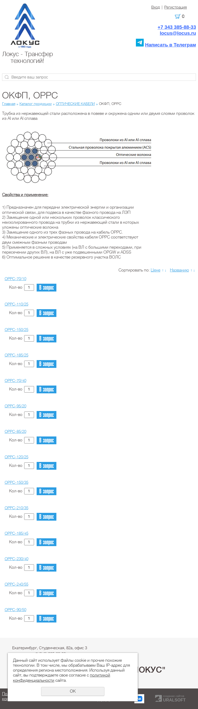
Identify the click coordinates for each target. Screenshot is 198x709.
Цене (155, 270)
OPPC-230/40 (16, 558)
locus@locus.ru (178, 33)
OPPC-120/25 (16, 457)
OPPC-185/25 (16, 355)
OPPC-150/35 (16, 482)
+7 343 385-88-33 (177, 27)
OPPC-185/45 (16, 533)
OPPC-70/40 (15, 380)
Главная (8, 104)
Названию (179, 270)
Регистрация (175, 7)
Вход (155, 7)
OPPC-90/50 (15, 609)
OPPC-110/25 (16, 304)
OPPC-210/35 (16, 508)
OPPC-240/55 (16, 584)
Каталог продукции (35, 104)
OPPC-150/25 (16, 329)
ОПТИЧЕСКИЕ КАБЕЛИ (75, 104)
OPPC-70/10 (15, 278)
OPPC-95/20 (15, 406)
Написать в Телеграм (170, 45)
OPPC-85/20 (15, 431)
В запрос (46, 287)
